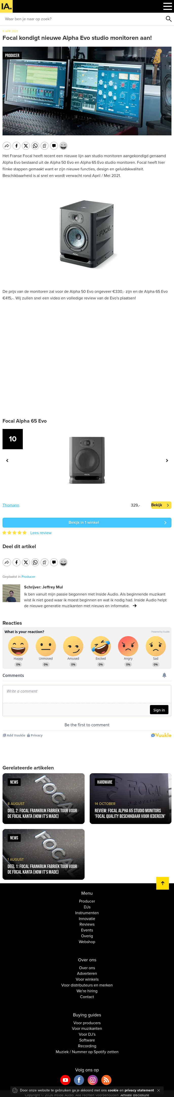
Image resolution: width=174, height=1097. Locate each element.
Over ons (87, 964)
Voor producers (87, 1019)
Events (87, 926)
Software (87, 1036)
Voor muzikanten (87, 1025)
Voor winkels (87, 976)
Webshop (87, 938)
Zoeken (169, 19)
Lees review (41, 532)
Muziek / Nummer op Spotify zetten (87, 1048)
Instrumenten (87, 909)
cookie (113, 1090)
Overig (87, 932)
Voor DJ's (87, 1031)
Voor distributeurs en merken (87, 981)
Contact (87, 993)
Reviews (87, 921)
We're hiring (87, 987)
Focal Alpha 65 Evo (25, 421)
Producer (87, 898)
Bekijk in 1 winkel (84, 522)
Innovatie (87, 915)
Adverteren (87, 970)
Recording (87, 1042)
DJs (87, 903)
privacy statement (139, 1090)
